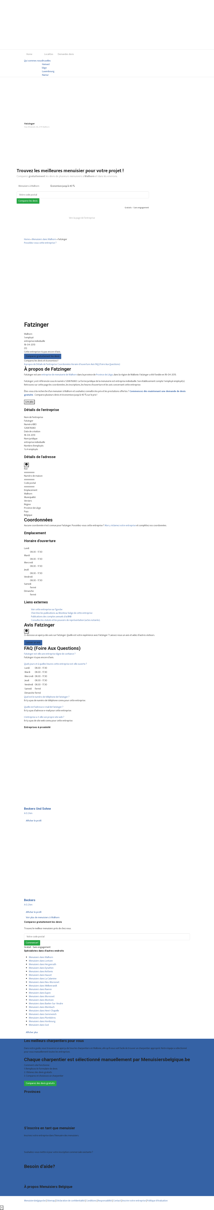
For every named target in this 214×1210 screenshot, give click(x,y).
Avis (93, 364)
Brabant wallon (31, 1117)
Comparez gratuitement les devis (42, 356)
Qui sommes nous (33, 61)
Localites (48, 54)
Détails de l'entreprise (47, 364)
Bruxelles (46, 61)
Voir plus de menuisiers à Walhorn (42, 918)
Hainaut (46, 64)
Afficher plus (32, 1032)
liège (44, 68)
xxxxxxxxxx (29, 472)
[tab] (107, 654)
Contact (28, 1179)
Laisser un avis (33, 643)
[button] (49, 654)
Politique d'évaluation (157, 1201)
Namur (45, 75)
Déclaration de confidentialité (70, 1201)
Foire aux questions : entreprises (39, 1176)
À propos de (30, 364)
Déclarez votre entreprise (36, 1159)
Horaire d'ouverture (81, 364)
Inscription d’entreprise (35, 1146)
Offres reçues (30, 1142)
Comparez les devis (28, 201)
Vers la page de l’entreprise (82, 218)
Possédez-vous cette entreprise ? (40, 243)
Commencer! (32, 943)
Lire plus (29, 402)
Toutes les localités (33, 1121)
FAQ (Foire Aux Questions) (107, 364)
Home (29, 54)
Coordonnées (64, 364)
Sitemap (51, 1201)
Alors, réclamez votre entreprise (120, 526)
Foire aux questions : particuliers (39, 1172)
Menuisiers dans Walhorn (44, 239)
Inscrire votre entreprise (134, 1201)
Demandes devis (66, 54)
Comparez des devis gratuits (40, 1083)
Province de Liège (104, 375)
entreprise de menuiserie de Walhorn (59, 375)
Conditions (91, 1201)
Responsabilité (105, 1201)
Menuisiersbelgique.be (35, 1201)
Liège (26, 1106)
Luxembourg (48, 71)
